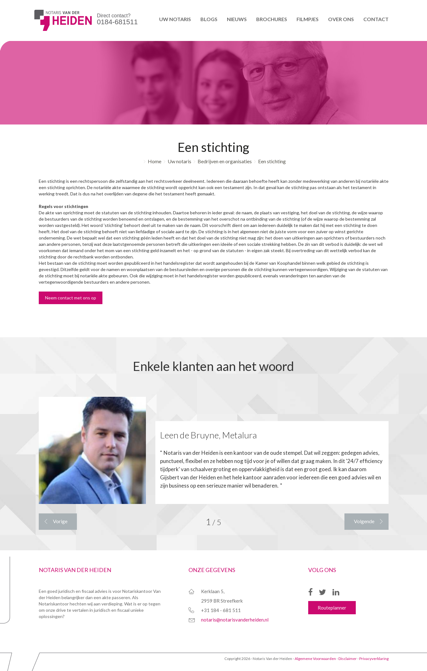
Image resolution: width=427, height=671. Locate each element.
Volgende (364, 521)
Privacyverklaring (374, 658)
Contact (376, 19)
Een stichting (272, 161)
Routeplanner (332, 607)
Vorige (60, 521)
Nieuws (237, 19)
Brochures (271, 19)
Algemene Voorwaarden (315, 658)
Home (154, 161)
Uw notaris (175, 19)
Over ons (341, 19)
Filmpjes (308, 19)
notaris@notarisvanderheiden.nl (234, 619)
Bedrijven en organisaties (225, 161)
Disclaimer (347, 658)
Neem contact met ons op (70, 297)
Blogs (208, 19)
